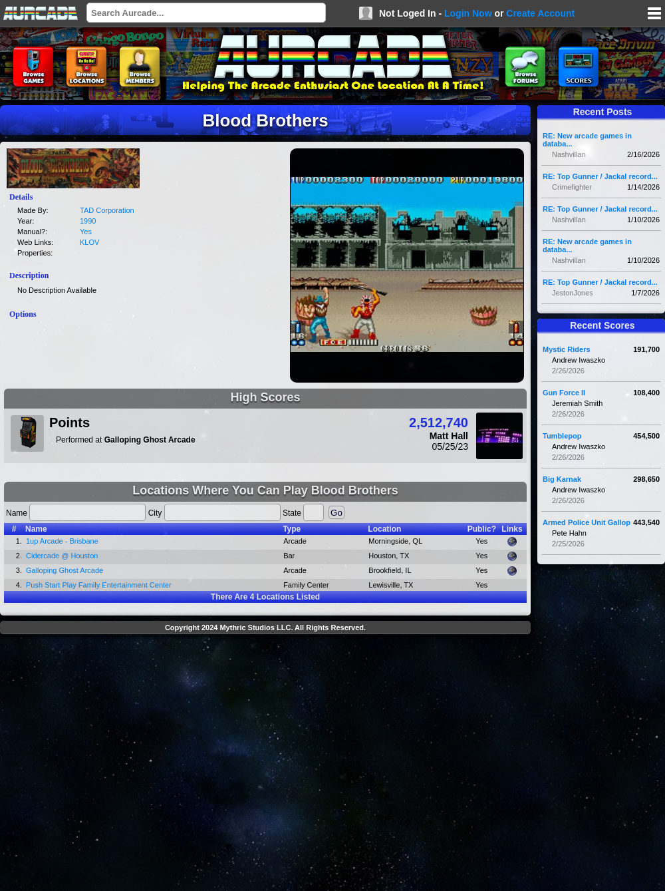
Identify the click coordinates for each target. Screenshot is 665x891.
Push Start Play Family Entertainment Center (99, 585)
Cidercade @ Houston (62, 556)
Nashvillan (569, 154)
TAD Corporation (107, 210)
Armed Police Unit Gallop (586, 522)
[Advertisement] (124, 764)
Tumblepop (562, 436)
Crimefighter (572, 187)
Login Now (468, 13)
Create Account (540, 13)
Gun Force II (564, 393)
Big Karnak (562, 479)
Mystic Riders (567, 349)
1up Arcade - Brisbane (62, 541)
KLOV (89, 242)
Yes (86, 232)
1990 (88, 221)
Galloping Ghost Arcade (64, 570)
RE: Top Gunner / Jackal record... (600, 176)
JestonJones (572, 293)
